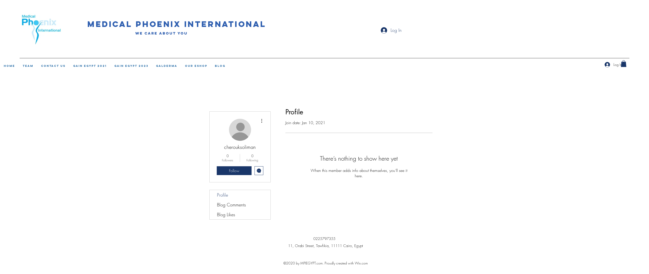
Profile (222, 195)
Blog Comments (231, 205)
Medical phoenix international (176, 24)
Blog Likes (226, 214)
